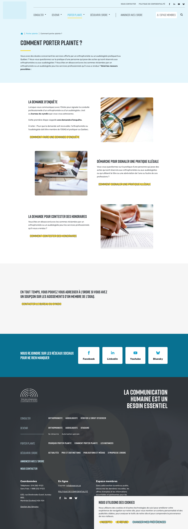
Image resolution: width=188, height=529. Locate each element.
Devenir (55, 15)
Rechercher (181, 14)
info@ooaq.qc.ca (73, 485)
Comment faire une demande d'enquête (54, 137)
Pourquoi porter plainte (60, 443)
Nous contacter (128, 4)
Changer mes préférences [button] (149, 522)
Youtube (135, 355)
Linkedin (112, 355)
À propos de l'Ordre (117, 452)
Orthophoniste (55, 418)
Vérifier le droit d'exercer (93, 418)
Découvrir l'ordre (99, 15)
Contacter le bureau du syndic (41, 304)
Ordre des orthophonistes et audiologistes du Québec (14, 10)
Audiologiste (72, 418)
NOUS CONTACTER (28, 468)
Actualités (53, 452)
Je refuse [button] (122, 522)
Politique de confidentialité (152, 4)
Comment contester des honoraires (53, 236)
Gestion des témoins (29, 507)
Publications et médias (94, 452)
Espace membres (168, 15)
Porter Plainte (75, 15)
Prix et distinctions (71, 452)
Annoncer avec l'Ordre (131, 15)
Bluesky (158, 355)
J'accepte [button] (106, 522)
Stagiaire (85, 427)
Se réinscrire (53, 434)
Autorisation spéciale (70, 434)
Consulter (38, 15)
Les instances (107, 443)
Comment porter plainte (86, 443)
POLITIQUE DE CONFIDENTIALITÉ (73, 491)
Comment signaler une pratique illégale (124, 184)
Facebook (89, 355)
